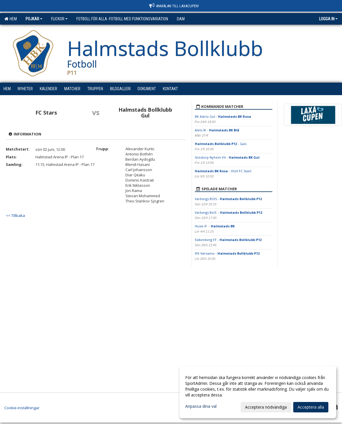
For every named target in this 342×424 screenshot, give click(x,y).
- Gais (220, 144)
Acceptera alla (311, 407)
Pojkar (34, 19)
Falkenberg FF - (228, 240)
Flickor (59, 19)
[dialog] (257, 392)
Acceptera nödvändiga (266, 407)
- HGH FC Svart (223, 171)
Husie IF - (215, 226)
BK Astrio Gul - (223, 116)
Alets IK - (217, 130)
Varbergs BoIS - (228, 212)
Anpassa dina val (201, 406)
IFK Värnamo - (227, 253)
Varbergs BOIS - (228, 199)
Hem (10, 19)
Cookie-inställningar (21, 407)
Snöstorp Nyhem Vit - (227, 157)
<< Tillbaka (15, 215)
